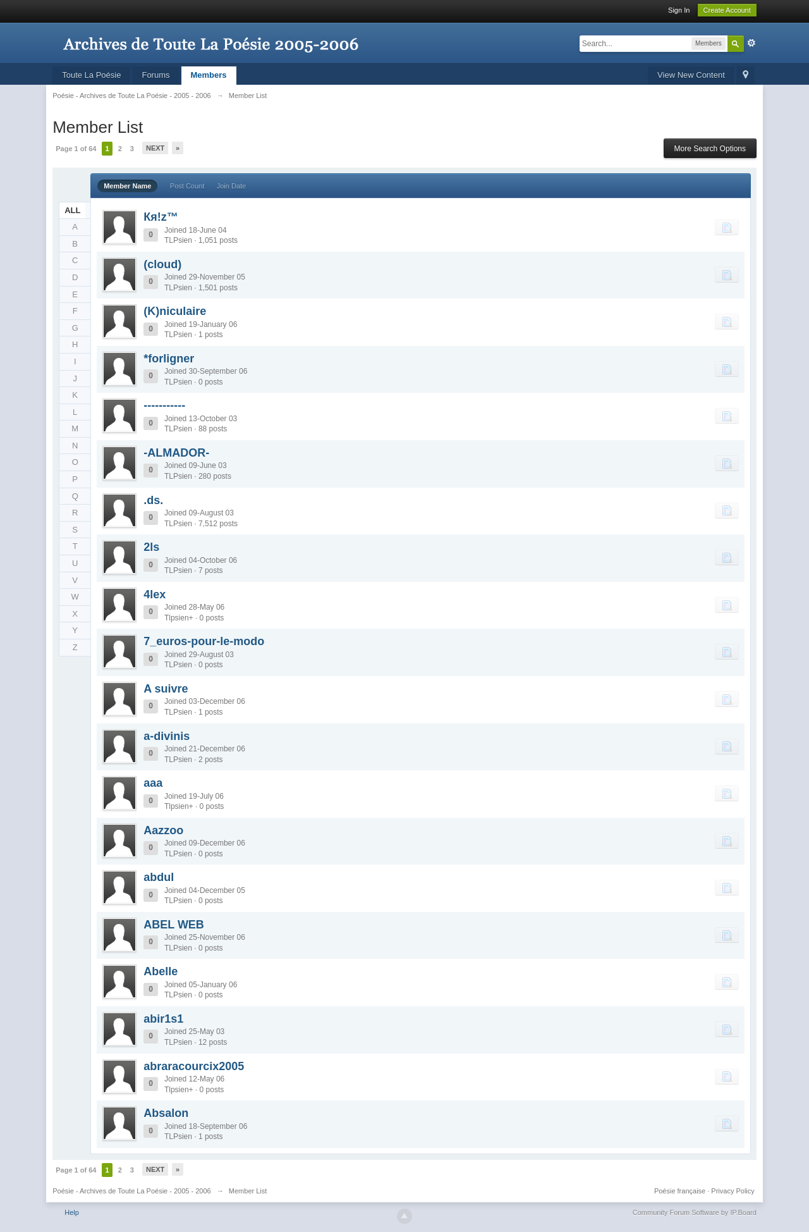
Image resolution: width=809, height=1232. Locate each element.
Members (209, 75)
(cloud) (162, 264)
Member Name (127, 186)
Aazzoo (163, 830)
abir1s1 (163, 1019)
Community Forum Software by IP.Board (695, 1212)
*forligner (168, 358)
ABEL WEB (173, 924)
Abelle (160, 971)
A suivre (165, 688)
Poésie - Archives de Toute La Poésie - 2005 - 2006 (131, 1191)
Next (155, 148)
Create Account (727, 10)
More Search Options (710, 148)
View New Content (691, 75)
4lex (154, 594)
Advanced (751, 43)
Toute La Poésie (91, 75)
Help (71, 1212)
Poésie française (679, 1191)
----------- (164, 405)
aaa (152, 783)
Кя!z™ (160, 217)
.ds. (153, 500)
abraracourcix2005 (193, 1066)
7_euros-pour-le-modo (203, 641)
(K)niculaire (174, 311)
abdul (158, 877)
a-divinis (166, 736)
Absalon (165, 1113)
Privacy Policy (732, 1191)
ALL (72, 210)
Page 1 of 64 (76, 148)
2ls (151, 547)
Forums (155, 75)
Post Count (187, 186)
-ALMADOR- (176, 453)
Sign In (679, 10)
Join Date (231, 186)
